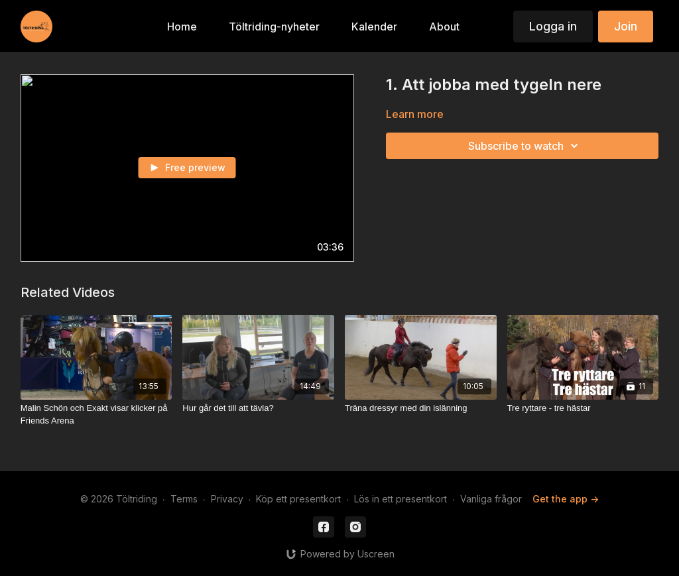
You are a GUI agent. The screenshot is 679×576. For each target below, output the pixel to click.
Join (625, 26)
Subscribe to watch (525, 146)
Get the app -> (565, 498)
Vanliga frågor (491, 498)
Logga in (553, 26)
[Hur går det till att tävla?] (258, 408)
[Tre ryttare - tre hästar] (583, 408)
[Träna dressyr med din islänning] (421, 408)
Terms (184, 498)
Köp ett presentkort (298, 498)
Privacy (227, 498)
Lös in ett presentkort (400, 498)
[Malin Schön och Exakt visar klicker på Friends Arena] (96, 415)
